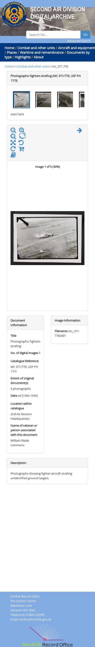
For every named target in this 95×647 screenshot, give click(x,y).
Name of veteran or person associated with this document (24, 430)
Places (12, 52)
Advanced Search (78, 41)
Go (85, 34)
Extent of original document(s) (22, 380)
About (38, 57)
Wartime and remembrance (42, 52)
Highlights (23, 57)
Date (14, 395)
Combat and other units (36, 47)
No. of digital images (24, 353)
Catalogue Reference (25, 361)
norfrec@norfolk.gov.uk (35, 619)
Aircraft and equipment (76, 47)
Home (9, 47)
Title (13, 336)
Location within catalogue (21, 406)
